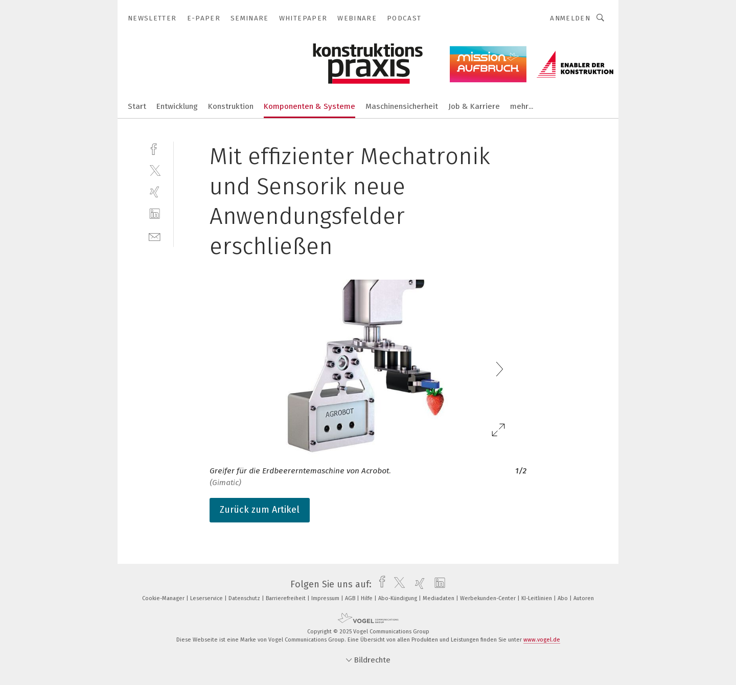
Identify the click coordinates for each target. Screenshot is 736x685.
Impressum (326, 598)
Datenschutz (245, 598)
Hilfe (367, 598)
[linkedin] (154, 214)
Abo (563, 598)
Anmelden (570, 18)
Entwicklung (177, 106)
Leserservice (207, 598)
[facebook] (154, 148)
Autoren (583, 598)
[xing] (154, 192)
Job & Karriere (474, 106)
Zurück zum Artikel (260, 509)
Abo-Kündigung (398, 598)
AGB (351, 598)
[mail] (154, 236)
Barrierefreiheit (286, 598)
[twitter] (154, 170)
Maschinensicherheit (401, 106)
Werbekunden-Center (488, 598)
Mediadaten (439, 598)
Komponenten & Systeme (309, 106)
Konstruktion (231, 106)
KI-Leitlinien (537, 598)
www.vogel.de (541, 639)
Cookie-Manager (164, 598)
